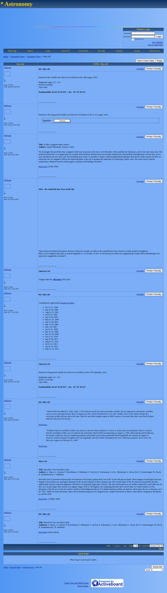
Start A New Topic (145, 60)
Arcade (137, 51)
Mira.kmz (57, 279)
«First (108, 546)
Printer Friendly (153, 68)
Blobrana (7, 67)
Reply (159, 60)
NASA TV (65, 51)
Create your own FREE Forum (76, 583)
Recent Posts (155, 51)
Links (48, 51)
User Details (83, 51)
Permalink (140, 69)
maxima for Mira (67, 303)
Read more (43, 166)
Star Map (101, 51)
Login (159, 36)
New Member (157, 42)
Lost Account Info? (155, 45)
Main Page (12, 51)
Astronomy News (17, 56)
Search (30, 51)
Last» (125, 546)
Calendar (119, 51)
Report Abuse (83, 586)
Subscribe (157, 567)
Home (5, 56)
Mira (161, 548)
